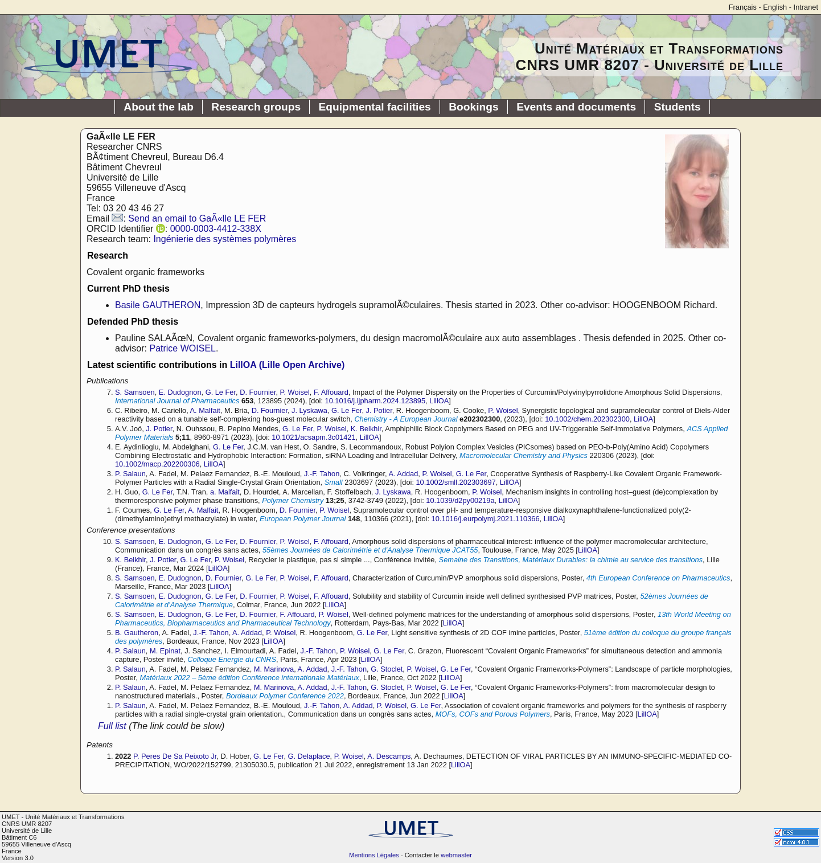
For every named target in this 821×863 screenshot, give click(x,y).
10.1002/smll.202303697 (456, 482)
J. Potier (379, 410)
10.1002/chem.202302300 (587, 419)
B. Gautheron (136, 632)
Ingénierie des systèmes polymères (224, 239)
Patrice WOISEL (182, 348)
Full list (112, 726)
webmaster (456, 855)
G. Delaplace (309, 756)
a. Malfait (225, 492)
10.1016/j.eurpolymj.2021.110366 (486, 518)
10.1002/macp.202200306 (157, 464)
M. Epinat (165, 651)
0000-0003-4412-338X (215, 229)
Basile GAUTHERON (157, 305)
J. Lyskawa (309, 410)
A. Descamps (388, 756)
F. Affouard (331, 392)
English (775, 7)
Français (743, 7)
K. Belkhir (366, 428)
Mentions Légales (374, 855)
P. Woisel (295, 392)
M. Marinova (274, 669)
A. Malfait (205, 410)
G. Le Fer (221, 392)
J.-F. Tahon (321, 473)
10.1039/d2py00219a (460, 500)
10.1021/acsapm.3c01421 (313, 437)
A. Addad (403, 473)
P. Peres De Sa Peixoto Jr (174, 756)
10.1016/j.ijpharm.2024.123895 (375, 400)
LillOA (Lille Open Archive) (287, 365)
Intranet (806, 7)
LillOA (439, 400)
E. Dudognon (180, 392)
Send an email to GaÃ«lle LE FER (197, 218)
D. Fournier (258, 392)
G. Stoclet (387, 669)
